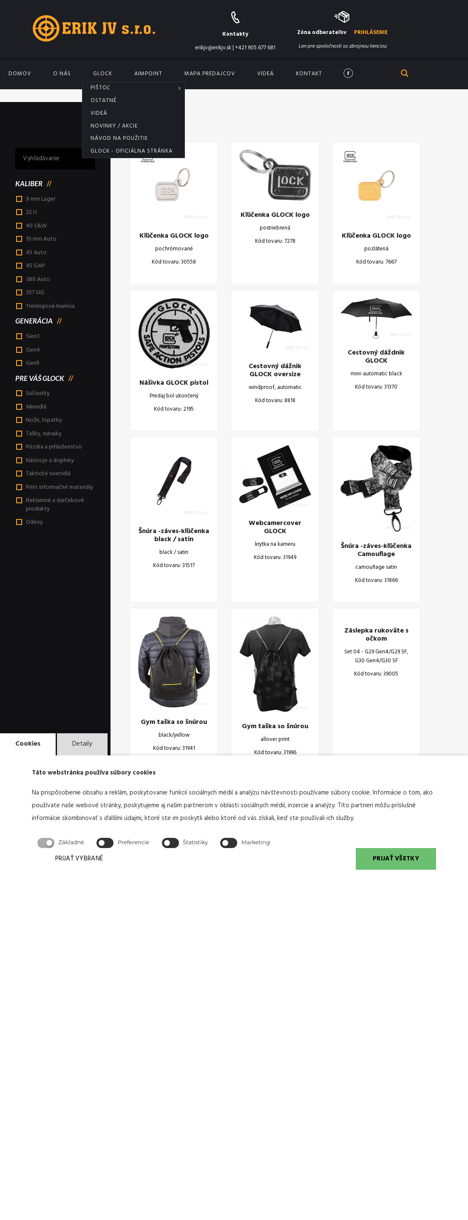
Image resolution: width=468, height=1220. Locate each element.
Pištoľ (100, 87)
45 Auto (36, 253)
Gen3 (33, 336)
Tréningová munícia (50, 306)
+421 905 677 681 (255, 47)
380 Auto (38, 279)
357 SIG (35, 293)
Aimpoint (148, 73)
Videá (99, 113)
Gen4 (33, 350)
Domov (20, 73)
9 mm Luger (40, 199)
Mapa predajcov (209, 73)
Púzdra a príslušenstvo (54, 447)
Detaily (82, 743)
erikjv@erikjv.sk (213, 47)
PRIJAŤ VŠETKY (396, 859)
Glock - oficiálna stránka (132, 151)
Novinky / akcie (114, 126)
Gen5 (33, 363)
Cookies (27, 743)
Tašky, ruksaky (44, 434)
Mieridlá (36, 407)
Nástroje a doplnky (50, 460)
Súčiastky (38, 393)
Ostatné (103, 100)
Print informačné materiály (59, 487)
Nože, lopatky (44, 420)
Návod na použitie (119, 138)
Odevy (34, 522)
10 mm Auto (41, 239)
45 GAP (35, 266)
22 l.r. (32, 212)
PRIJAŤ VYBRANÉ (79, 859)
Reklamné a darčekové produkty (55, 505)
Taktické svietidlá (48, 474)
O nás (62, 73)
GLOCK (102, 73)
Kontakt (309, 73)
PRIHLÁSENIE (371, 32)
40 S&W (36, 226)
